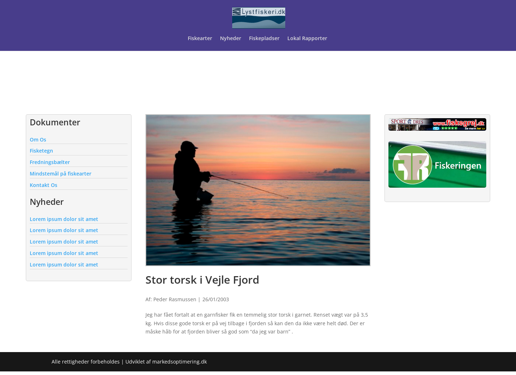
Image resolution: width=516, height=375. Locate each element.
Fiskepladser (264, 39)
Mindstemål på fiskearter (60, 173)
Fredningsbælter (50, 162)
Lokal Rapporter (308, 39)
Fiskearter (200, 39)
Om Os (38, 139)
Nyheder (230, 39)
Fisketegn (41, 150)
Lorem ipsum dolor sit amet (64, 219)
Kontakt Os (43, 185)
